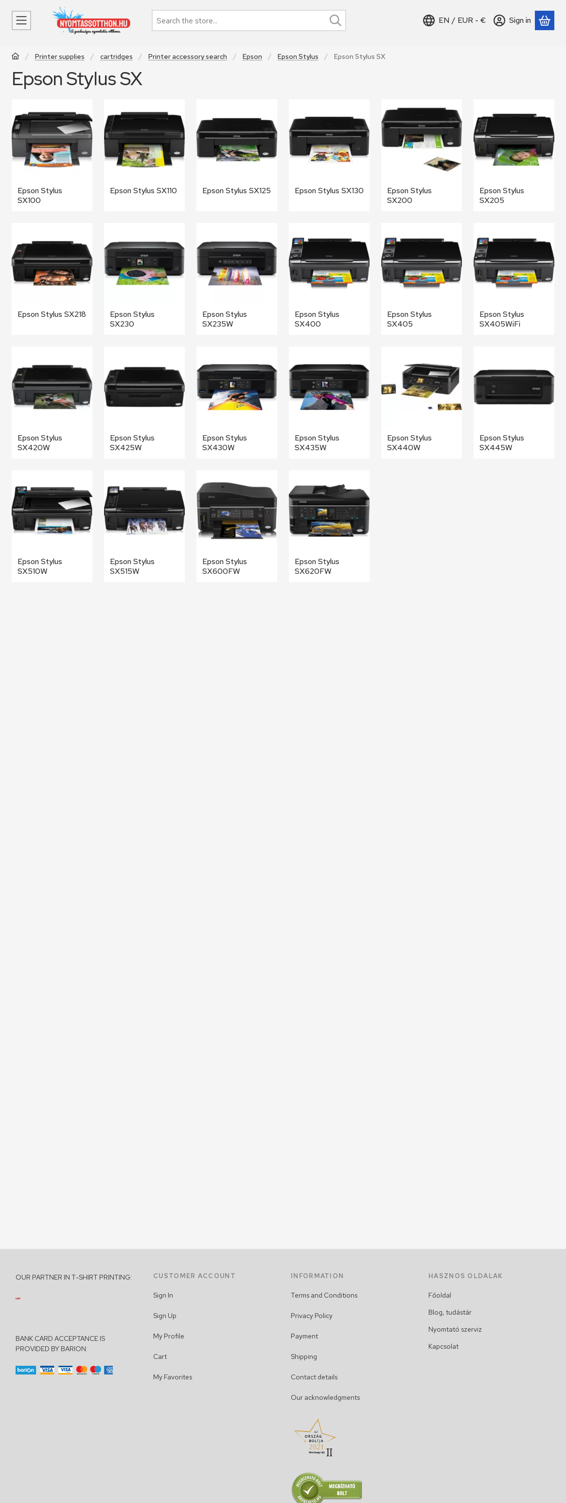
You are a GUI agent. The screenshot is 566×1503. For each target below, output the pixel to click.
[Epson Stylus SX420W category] (52, 402)
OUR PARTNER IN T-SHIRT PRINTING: (74, 1277)
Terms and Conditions (324, 1295)
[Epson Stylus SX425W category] (144, 402)
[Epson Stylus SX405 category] (421, 279)
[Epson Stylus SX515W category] (144, 526)
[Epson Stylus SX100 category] (52, 155)
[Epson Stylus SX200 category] (421, 155)
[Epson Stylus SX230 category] (144, 279)
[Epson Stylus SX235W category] (236, 279)
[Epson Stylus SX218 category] (52, 279)
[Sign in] (512, 20)
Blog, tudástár (450, 1312)
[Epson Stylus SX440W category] (421, 402)
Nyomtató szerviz (455, 1329)
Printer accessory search (187, 57)
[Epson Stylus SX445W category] (514, 402)
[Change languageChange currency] (454, 20)
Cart (160, 1356)
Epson (252, 57)
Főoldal (439, 1295)
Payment (304, 1336)
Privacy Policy (312, 1315)
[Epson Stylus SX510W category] (52, 526)
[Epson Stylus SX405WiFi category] (514, 279)
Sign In (163, 1295)
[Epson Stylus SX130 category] (329, 155)
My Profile (168, 1336)
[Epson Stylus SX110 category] (144, 155)
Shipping (304, 1356)
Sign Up (165, 1315)
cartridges (116, 57)
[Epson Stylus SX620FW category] (329, 526)
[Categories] (21, 20)
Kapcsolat (443, 1346)
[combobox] (249, 20)
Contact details (314, 1377)
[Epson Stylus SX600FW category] (236, 526)
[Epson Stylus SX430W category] (236, 402)
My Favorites (172, 1377)
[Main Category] (15, 57)
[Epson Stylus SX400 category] (329, 279)
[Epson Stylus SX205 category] (514, 155)
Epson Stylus (298, 57)
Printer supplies (60, 57)
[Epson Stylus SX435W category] (329, 402)
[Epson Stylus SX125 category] (236, 155)
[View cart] (544, 20)
